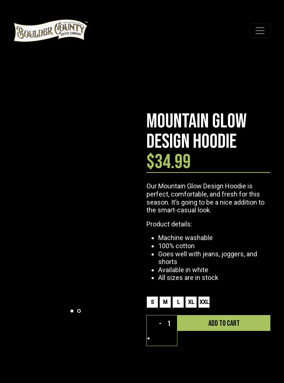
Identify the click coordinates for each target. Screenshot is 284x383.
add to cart (224, 323)
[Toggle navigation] (260, 30)
